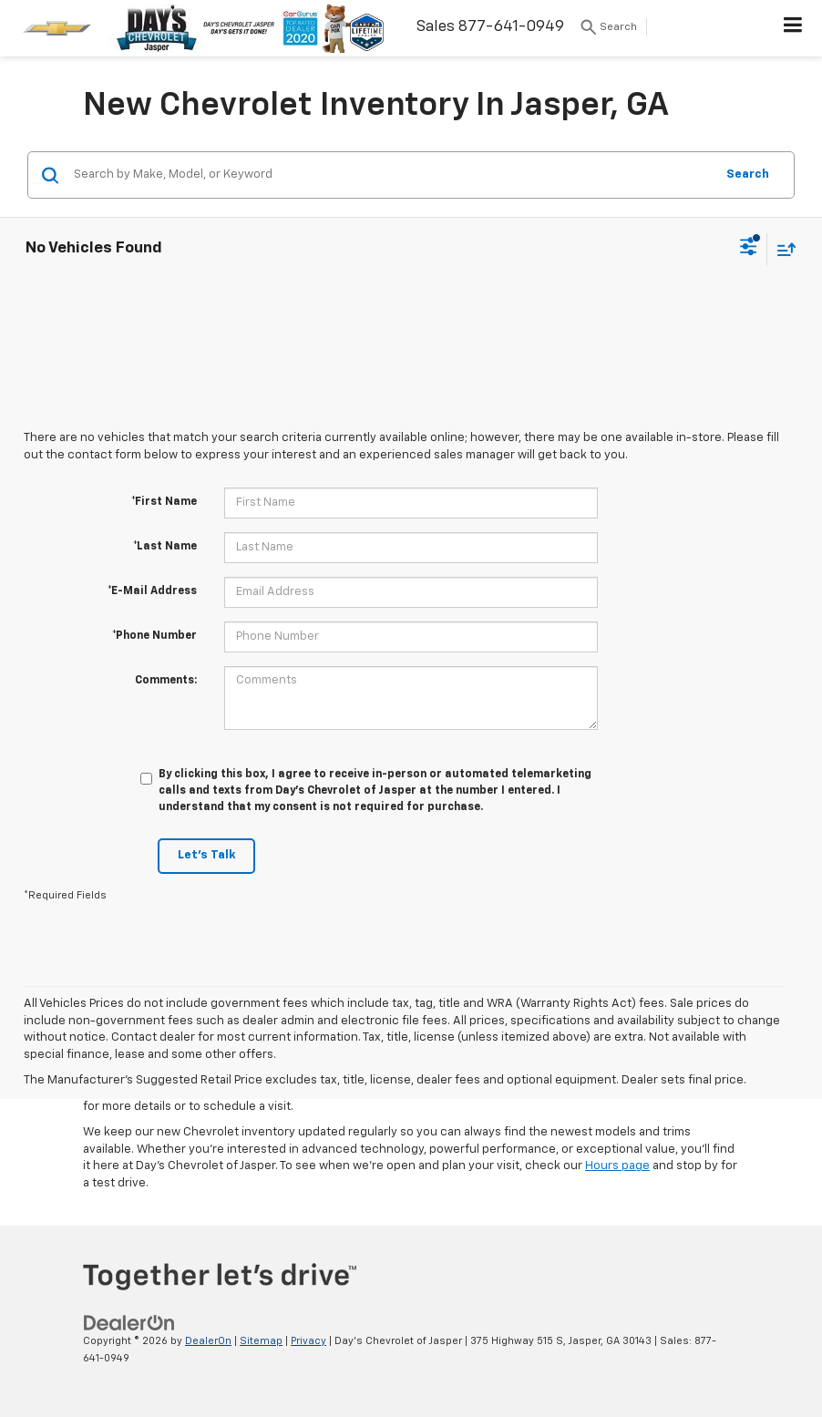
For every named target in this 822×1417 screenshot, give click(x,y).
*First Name (164, 502)
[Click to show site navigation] (793, 28)
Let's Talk (206, 855)
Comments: (166, 680)
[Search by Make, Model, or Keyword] (391, 175)
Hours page (617, 1166)
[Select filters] (748, 249)
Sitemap (261, 1341)
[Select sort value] (781, 249)
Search (747, 174)
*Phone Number (154, 636)
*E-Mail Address (152, 591)
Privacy (308, 1341)
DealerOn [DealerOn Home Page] (208, 1341)
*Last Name (165, 546)
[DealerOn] (129, 1323)
